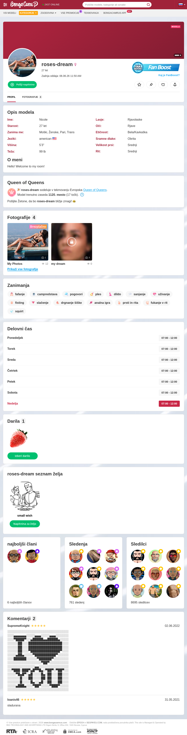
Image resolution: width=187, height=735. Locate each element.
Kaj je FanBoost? (169, 75)
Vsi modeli (9, 13)
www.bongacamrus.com (55, 722)
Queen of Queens (95, 189)
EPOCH (80, 722)
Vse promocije (71, 12)
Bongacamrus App (115, 12)
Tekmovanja (91, 13)
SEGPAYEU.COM (94, 722)
